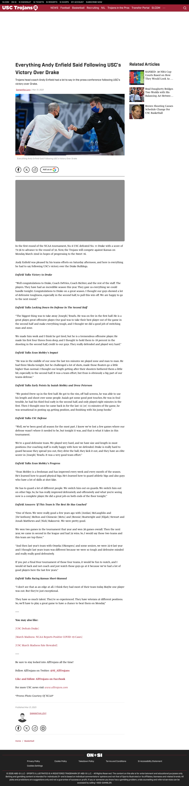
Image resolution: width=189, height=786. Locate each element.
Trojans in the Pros (118, 8)
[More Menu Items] (164, 8)
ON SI (14, 2)
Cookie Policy (60, 761)
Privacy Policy (33, 761)
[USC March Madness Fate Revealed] (36, 645)
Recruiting (93, 8)
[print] (43, 728)
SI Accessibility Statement (150, 761)
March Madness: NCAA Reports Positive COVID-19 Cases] (49, 636)
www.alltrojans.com (56, 687)
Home (18, 741)
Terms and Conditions (116, 761)
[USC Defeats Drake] (27, 628)
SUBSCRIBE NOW (94, 2)
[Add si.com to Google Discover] (49, 170)
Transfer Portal (140, 8)
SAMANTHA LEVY (38, 713)
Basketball (78, 8)
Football (65, 8)
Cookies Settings (35, 766)
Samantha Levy (23, 90)
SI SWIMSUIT (25, 2)
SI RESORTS (51, 2)
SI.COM (5, 2)
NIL (103, 8)
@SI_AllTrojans (60, 670)
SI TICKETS (38, 2)
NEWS (54, 8)
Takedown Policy (86, 761)
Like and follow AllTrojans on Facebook (40, 679)
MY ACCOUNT (77, 2)
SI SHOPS (64, 2)
